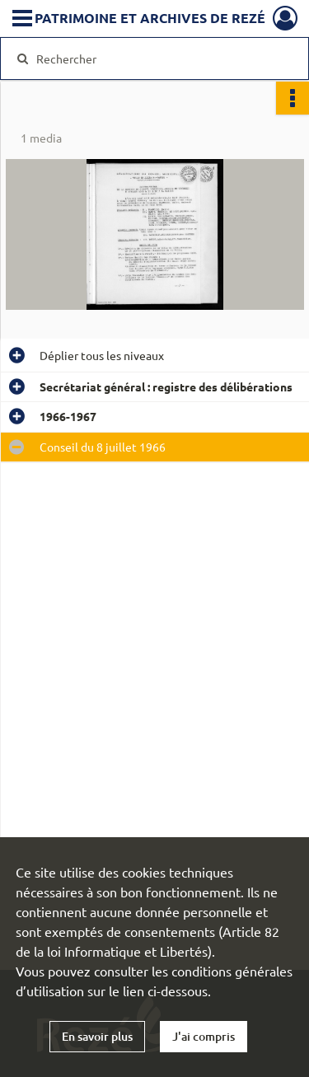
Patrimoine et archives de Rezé (150, 17)
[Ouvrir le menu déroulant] (22, 20)
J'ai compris (203, 1036)
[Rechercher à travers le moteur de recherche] (152, 58)
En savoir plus (97, 1036)
